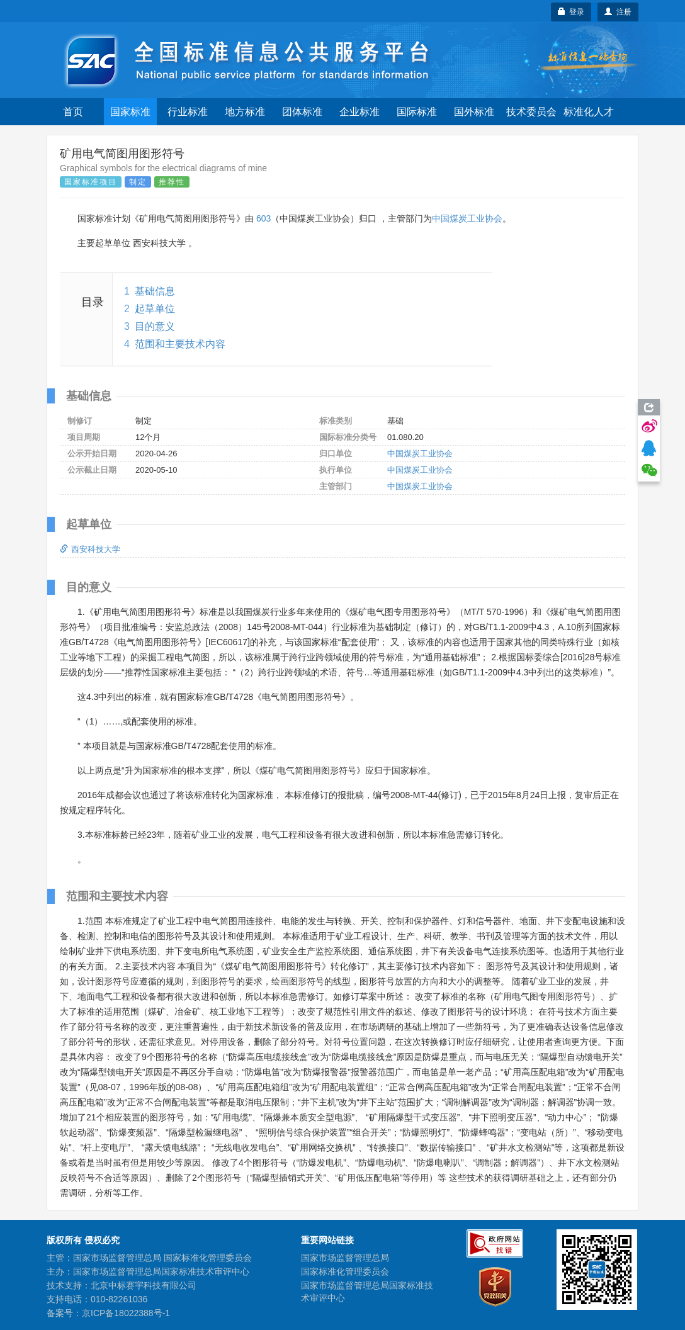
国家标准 (130, 111)
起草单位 (155, 308)
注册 (617, 12)
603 (263, 218)
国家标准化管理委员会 (345, 1271)
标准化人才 (588, 111)
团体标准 (302, 111)
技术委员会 (531, 111)
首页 (73, 111)
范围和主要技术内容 (180, 344)
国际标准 (417, 111)
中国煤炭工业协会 (467, 218)
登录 (571, 12)
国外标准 (474, 111)
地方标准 (245, 111)
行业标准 (187, 111)
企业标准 (359, 111)
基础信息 (155, 291)
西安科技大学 (90, 549)
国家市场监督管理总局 (345, 1258)
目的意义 (155, 326)
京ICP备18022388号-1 (126, 1313)
